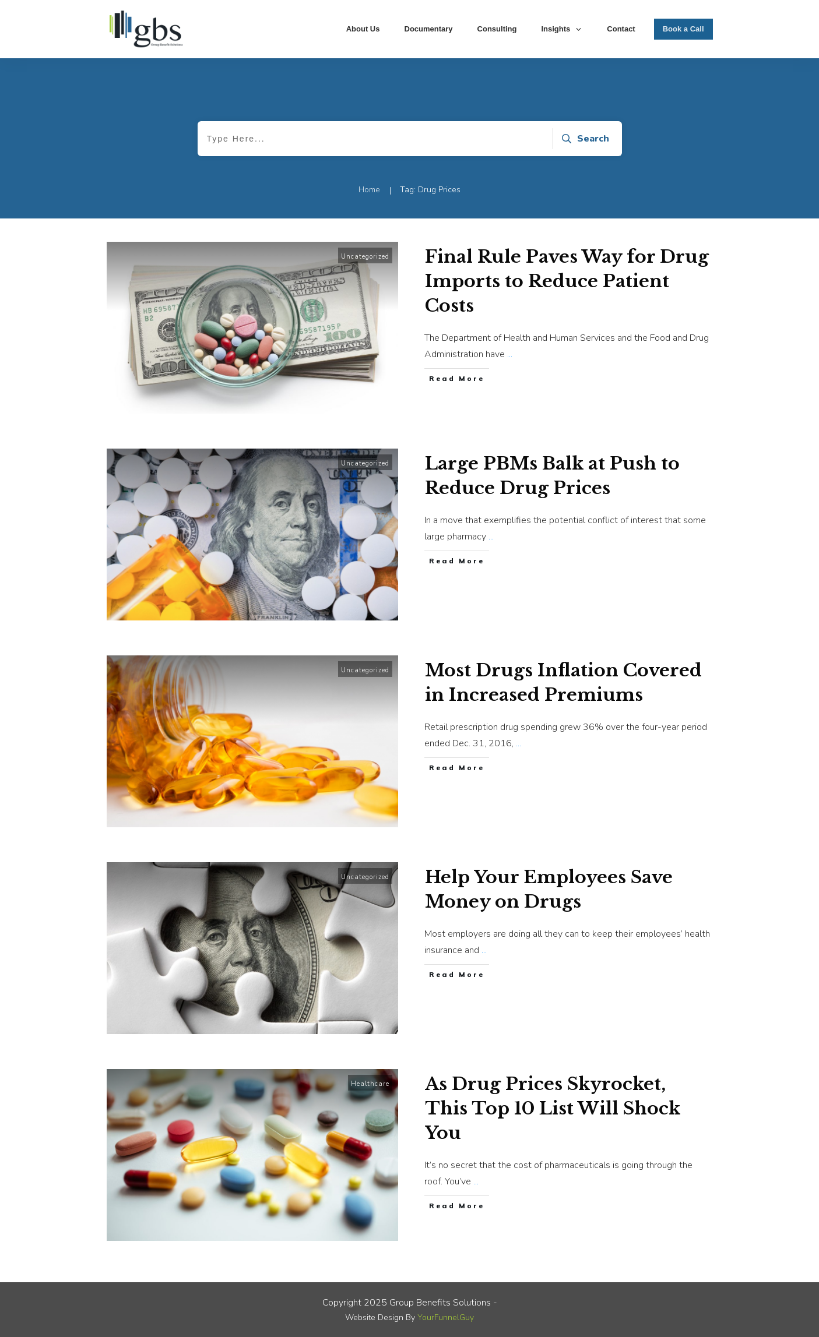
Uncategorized (365, 256)
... (509, 354)
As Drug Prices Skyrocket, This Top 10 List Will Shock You (552, 1108)
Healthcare (370, 1084)
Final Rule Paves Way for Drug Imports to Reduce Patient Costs (567, 281)
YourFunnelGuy (445, 1317)
